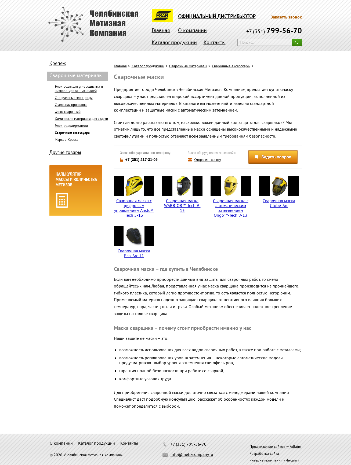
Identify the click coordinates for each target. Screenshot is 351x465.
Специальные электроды (74, 98)
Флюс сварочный (68, 112)
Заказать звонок (286, 17)
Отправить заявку (207, 160)
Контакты (215, 43)
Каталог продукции (174, 43)
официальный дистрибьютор (217, 17)
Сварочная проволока (71, 105)
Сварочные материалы (188, 66)
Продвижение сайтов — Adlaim (275, 447)
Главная (161, 31)
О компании (192, 31)
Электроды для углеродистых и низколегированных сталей (79, 89)
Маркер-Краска (66, 140)
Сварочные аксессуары (231, 66)
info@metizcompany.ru (192, 454)
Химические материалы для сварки (81, 119)
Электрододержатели (71, 126)
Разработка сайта (264, 454)
